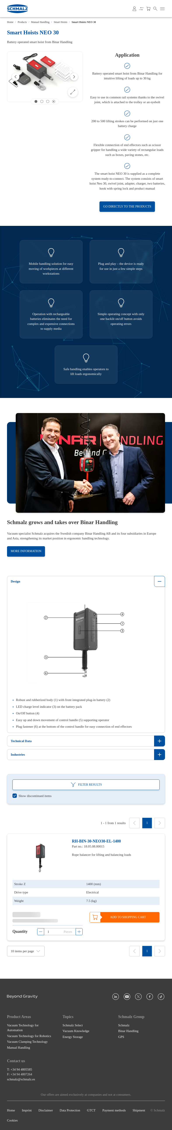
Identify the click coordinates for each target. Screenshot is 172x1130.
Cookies (12, 1120)
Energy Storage (73, 1037)
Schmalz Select (73, 1025)
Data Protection (70, 1110)
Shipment (139, 1110)
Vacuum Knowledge (76, 1031)
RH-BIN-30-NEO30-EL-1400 (96, 841)
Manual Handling (40, 22)
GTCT (91, 1110)
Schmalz (124, 1025)
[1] (147, 823)
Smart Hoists (60, 22)
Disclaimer (45, 1110)
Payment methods (114, 1110)
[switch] (32, 796)
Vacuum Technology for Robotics (29, 1036)
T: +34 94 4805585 (19, 1069)
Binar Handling (128, 1031)
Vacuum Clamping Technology (27, 1041)
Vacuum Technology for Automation (22, 1028)
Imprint (27, 1110)
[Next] (74, 77)
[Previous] (15, 77)
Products (22, 22)
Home (10, 22)
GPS (121, 1037)
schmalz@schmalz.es (21, 1079)
